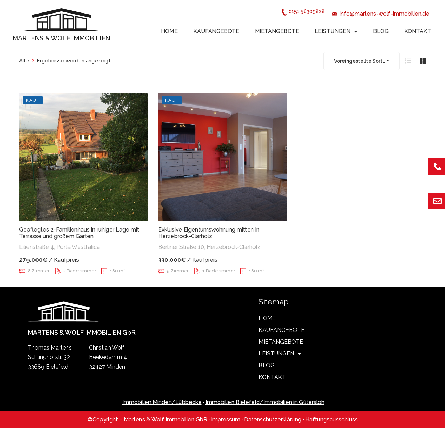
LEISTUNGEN (336, 31)
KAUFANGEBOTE (216, 31)
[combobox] (361, 61)
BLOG (381, 31)
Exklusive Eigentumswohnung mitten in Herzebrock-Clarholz (208, 233)
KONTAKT (417, 31)
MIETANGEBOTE (277, 31)
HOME (169, 31)
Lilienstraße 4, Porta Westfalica (59, 247)
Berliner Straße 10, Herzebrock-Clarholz (209, 247)
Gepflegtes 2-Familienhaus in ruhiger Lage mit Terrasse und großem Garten (79, 233)
